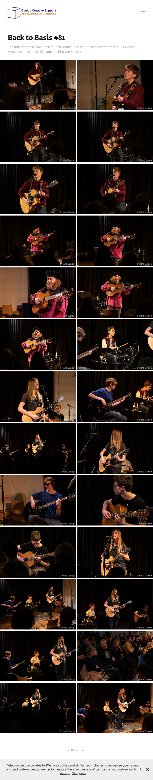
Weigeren (79, 773)
